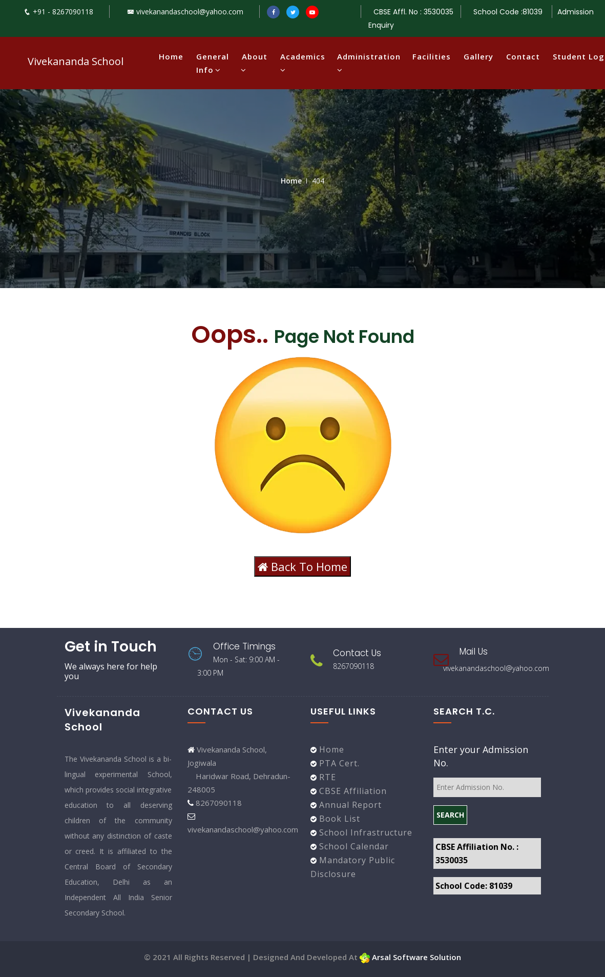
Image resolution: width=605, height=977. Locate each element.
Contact (523, 56)
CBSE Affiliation (352, 791)
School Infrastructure (364, 832)
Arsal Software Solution (410, 957)
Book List (338, 818)
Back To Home (302, 566)
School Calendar (353, 846)
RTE (326, 777)
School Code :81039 (509, 12)
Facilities (431, 56)
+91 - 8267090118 (58, 11)
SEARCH (450, 815)
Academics (302, 63)
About (254, 63)
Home (171, 56)
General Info (212, 63)
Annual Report (349, 804)
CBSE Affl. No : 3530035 (413, 12)
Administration (368, 63)
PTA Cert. (338, 763)
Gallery (478, 56)
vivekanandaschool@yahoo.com (185, 11)
